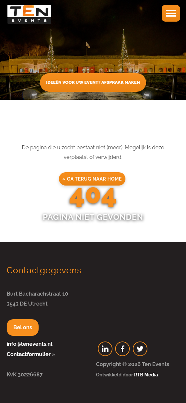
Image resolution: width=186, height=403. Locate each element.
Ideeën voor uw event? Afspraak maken (93, 82)
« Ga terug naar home (92, 179)
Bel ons (22, 327)
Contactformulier (29, 354)
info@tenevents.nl (29, 344)
